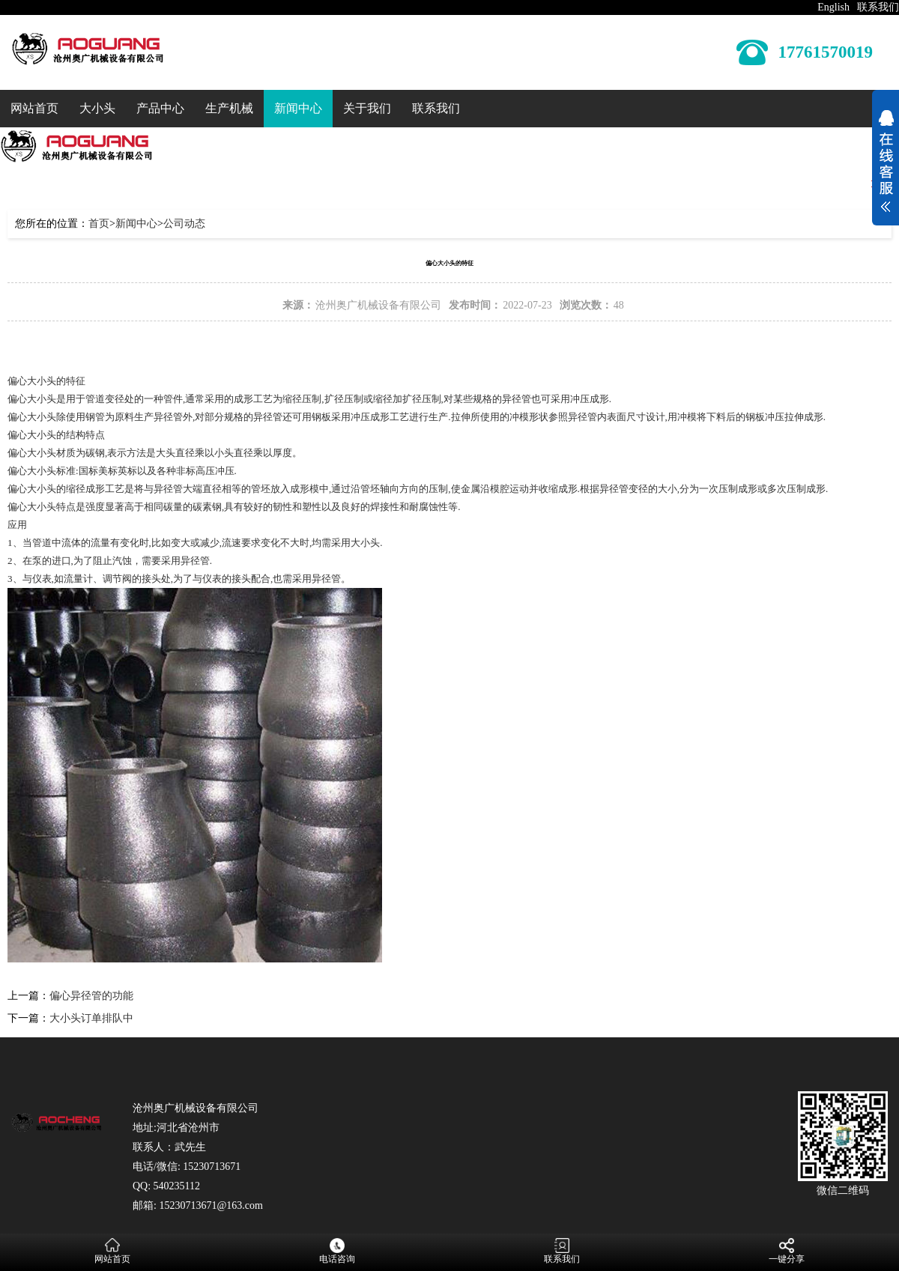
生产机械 (229, 108)
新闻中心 (298, 108)
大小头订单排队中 (91, 1018)
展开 (885, 163)
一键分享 (787, 1251)
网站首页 (34, 108)
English (833, 7)
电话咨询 (337, 1251)
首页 (98, 223)
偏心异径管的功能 (91, 995)
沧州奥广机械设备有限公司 (378, 305)
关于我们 (367, 108)
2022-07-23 (527, 305)
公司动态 (184, 223)
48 (619, 305)
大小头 (97, 108)
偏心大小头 (31, 416)
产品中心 (160, 108)
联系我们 (878, 7)
